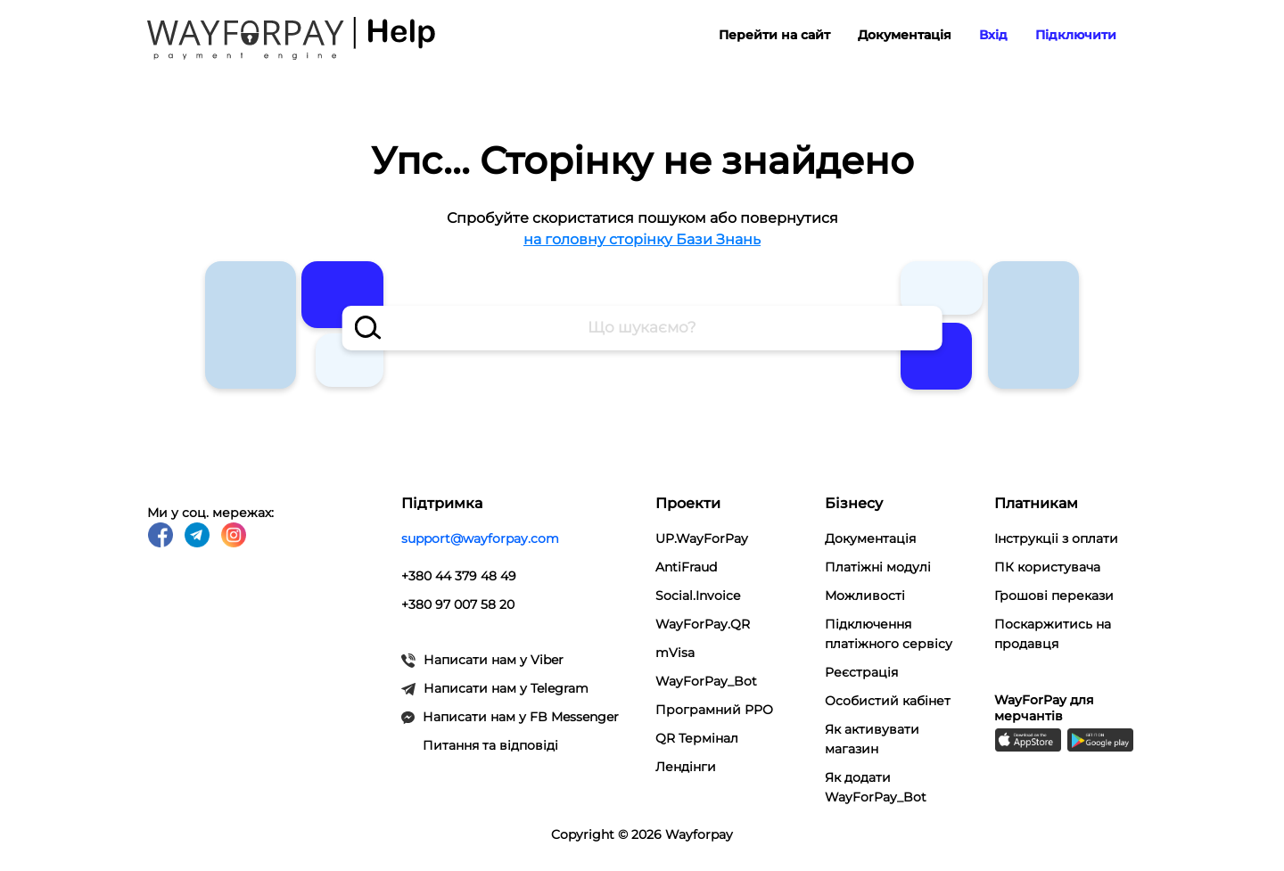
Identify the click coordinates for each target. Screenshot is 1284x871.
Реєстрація (861, 672)
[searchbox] (642, 328)
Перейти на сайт (774, 35)
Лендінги (685, 767)
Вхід (993, 35)
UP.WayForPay (701, 538)
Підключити (1075, 35)
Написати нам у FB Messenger (510, 717)
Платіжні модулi (878, 567)
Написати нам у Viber (482, 660)
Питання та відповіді (490, 745)
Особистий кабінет (888, 701)
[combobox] (642, 328)
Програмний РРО (714, 710)
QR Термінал (696, 738)
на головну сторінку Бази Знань (642, 239)
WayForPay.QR (702, 624)
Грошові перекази (1054, 596)
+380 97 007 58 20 (457, 604)
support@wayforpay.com (480, 538)
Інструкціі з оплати (1056, 538)
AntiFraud (686, 567)
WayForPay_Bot (706, 681)
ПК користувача (1047, 567)
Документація (904, 35)
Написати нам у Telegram (494, 688)
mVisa (675, 653)
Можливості (865, 596)
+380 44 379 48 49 (458, 576)
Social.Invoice (697, 596)
